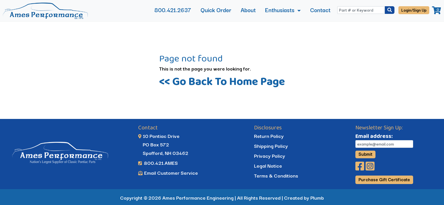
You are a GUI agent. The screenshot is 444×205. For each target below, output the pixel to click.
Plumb (317, 197)
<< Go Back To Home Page (222, 81)
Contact (320, 9)
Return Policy (269, 136)
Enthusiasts (280, 9)
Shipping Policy (271, 146)
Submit (365, 154)
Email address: (374, 136)
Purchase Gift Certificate (384, 179)
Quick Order (215, 9)
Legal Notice (268, 165)
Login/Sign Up (413, 10)
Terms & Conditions (276, 175)
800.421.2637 (172, 9)
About (248, 9)
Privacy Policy (269, 155)
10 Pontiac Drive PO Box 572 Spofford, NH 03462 (163, 144)
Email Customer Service (168, 172)
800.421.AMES (158, 162)
